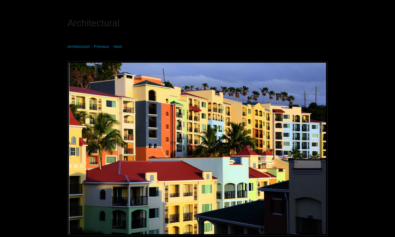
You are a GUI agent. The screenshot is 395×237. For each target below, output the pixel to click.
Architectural (78, 46)
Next (118, 46)
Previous (101, 46)
